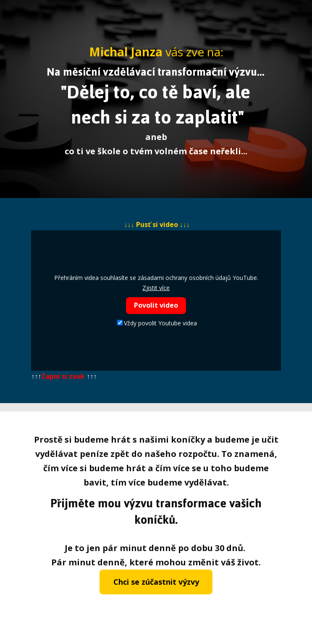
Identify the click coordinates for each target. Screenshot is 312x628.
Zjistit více (156, 288)
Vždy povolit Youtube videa (157, 323)
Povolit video (156, 305)
